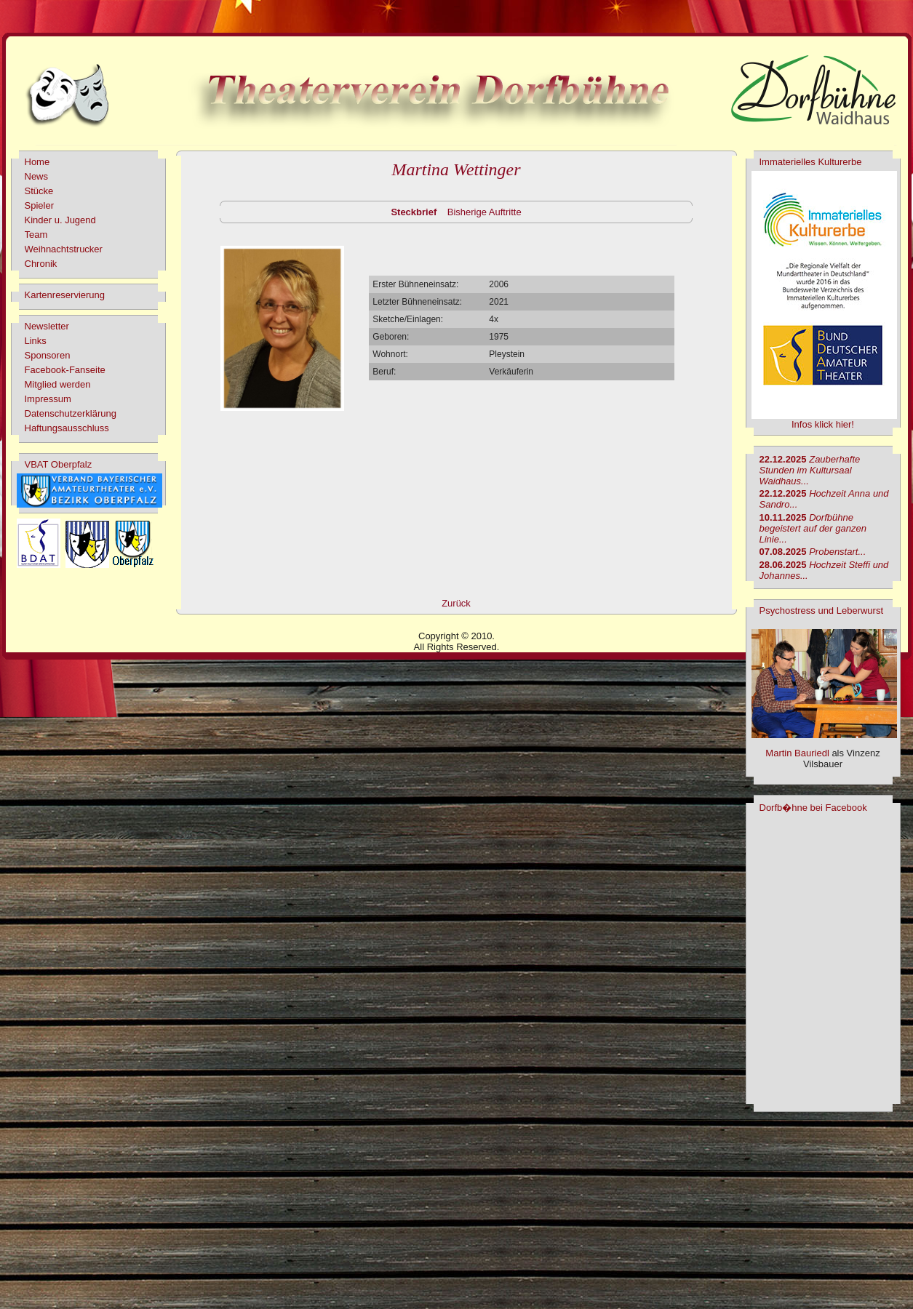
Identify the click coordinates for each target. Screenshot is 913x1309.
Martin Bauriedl (797, 753)
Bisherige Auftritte (484, 212)
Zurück (456, 603)
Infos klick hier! (823, 424)
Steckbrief (413, 212)
